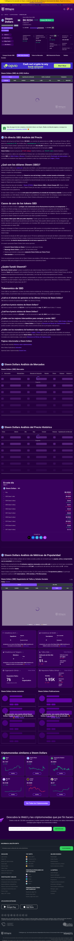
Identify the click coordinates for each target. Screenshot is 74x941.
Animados (19, 347)
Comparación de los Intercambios (9, 882)
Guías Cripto (4, 863)
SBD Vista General (23, 55)
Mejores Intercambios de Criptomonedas (10, 879)
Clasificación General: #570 (7, 25)
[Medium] (17, 915)
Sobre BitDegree (54, 872)
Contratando (53, 891)
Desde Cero (22, 350)
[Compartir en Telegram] (41, 537)
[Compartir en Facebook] (33, 537)
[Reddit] (23, 915)
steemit (7, 582)
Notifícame (59, 829)
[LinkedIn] (14, 915)
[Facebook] (11, 915)
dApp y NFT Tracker (5, 893)
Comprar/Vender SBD (9, 55)
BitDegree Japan (54, 888)
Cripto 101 (3, 859)
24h (55, 35)
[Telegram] (5, 915)
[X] (2, 915)
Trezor (57, 158)
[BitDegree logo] (6, 933)
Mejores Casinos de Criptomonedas (9, 886)
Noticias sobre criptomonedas (23, 344)
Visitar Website (67, 652)
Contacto (53, 893)
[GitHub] (26, 915)
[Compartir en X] (29, 537)
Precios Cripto (4, 891)
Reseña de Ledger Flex (31, 892)
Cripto (7, 14)
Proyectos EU (54, 879)
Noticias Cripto (4, 866)
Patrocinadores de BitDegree (57, 886)
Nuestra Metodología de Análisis (58, 877)
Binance (22, 156)
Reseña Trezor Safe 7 (31, 894)
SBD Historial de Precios (53, 55)
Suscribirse (66, 848)
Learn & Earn (4, 856)
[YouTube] (8, 915)
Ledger (52, 158)
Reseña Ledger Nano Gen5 (32, 896)
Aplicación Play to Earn (6, 873)
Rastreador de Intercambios (59, 156)
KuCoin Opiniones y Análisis (57, 866)
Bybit (12, 156)
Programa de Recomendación (57, 882)
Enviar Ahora (26, 646)
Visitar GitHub (31, 670)
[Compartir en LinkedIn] (37, 537)
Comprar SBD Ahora (47, 20)
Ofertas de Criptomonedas (7, 870)
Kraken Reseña (54, 859)
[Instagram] (20, 915)
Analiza (13, 773)
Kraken (16, 156)
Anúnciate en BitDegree (56, 884)
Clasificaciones (14, 14)
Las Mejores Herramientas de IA (8, 888)
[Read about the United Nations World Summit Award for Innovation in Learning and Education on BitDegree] (68, 923)
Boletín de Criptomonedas (7, 861)
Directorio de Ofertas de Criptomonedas (54, 323)
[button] (67, 9)
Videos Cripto (4, 868)
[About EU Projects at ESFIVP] (7, 923)
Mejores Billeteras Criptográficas (8, 884)
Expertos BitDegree (55, 875)
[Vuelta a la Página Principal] (2, 14)
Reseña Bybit (54, 856)
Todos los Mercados (37, 55)
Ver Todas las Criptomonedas (37, 803)
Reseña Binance (54, 861)
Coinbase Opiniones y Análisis (57, 863)
